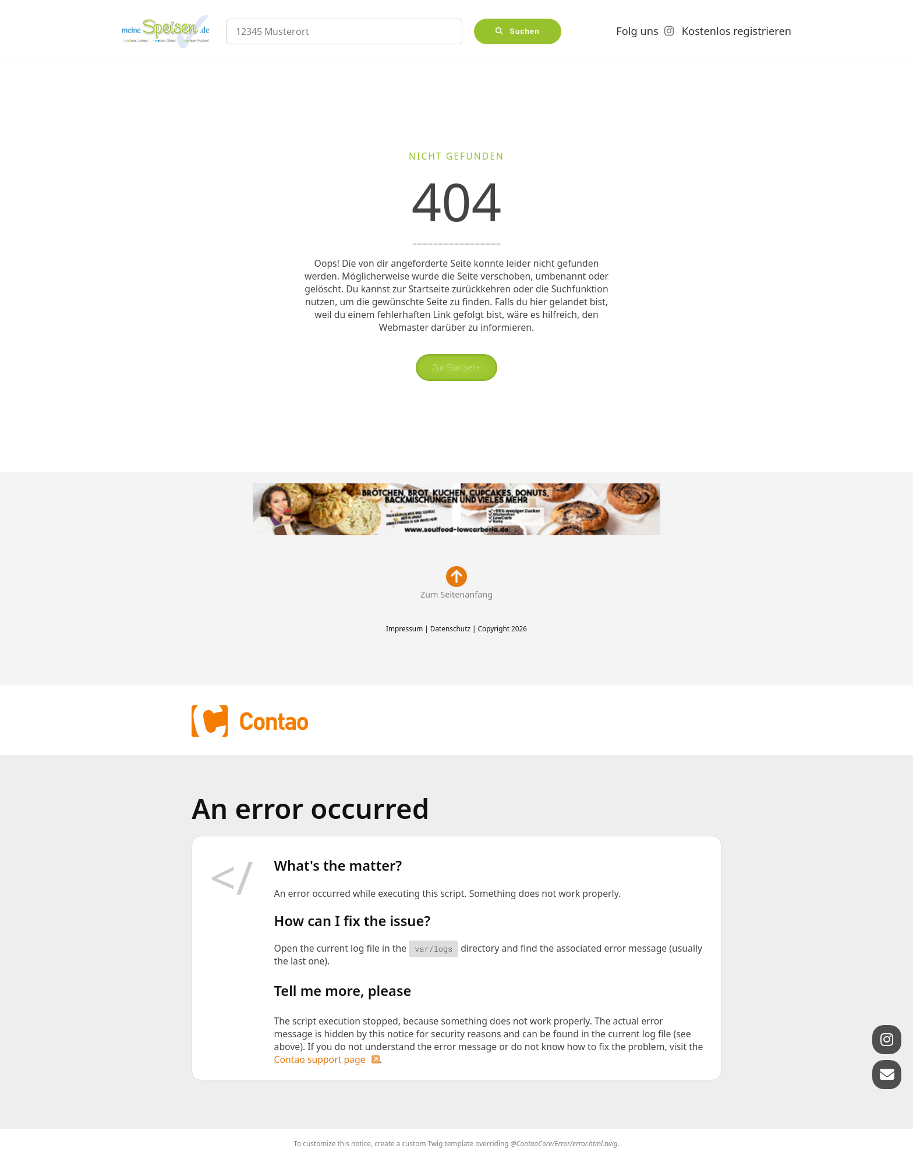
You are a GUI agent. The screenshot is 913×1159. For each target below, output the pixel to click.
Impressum (404, 628)
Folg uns (637, 31)
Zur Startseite (456, 367)
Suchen (524, 31)
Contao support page (320, 1059)
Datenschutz (450, 628)
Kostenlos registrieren (736, 31)
